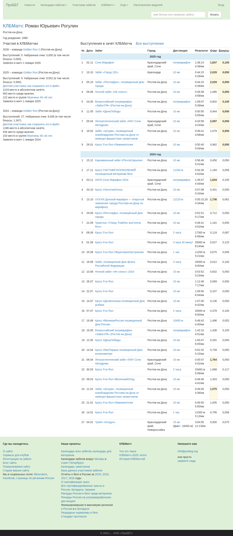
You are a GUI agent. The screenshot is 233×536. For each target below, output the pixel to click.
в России (66, 508)
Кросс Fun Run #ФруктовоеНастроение (119, 252)
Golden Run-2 (31, 49)
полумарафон (181, 62)
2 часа (177, 232)
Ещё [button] (124, 5)
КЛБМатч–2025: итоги (133, 455)
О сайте (8, 451)
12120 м (178, 199)
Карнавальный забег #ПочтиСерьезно (119, 160)
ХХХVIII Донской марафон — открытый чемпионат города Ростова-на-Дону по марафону (119, 203)
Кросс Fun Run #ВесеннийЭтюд (114, 379)
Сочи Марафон (104, 62)
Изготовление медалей (148, 5)
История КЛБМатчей (132, 458)
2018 (105, 474)
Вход (221, 5)
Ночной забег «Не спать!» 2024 (114, 271)
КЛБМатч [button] (108, 5)
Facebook (9, 478)
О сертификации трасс (75, 481)
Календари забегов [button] (54, 5)
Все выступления (150, 43)
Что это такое (127, 451)
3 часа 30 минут (183, 242)
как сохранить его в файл (43, 85)
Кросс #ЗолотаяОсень (109, 189)
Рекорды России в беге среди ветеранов (86, 493)
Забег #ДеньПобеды (107, 111)
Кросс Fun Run (104, 232)
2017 (64, 478)
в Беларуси (82, 508)
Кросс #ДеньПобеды (108, 340)
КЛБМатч (12, 25)
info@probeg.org (188, 451)
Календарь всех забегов (76, 451)
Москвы (99, 458)
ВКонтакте (40, 474)
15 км (176, 422)
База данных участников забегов (81, 470)
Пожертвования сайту (16, 466)
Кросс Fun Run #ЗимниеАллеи (114, 144)
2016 (72, 478)
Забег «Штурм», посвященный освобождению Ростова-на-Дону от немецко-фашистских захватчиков (117, 134)
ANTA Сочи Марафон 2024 (111, 179)
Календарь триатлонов (75, 466)
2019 (98, 474)
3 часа (177, 261)
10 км (176, 72)
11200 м (178, 170)
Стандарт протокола (73, 516)
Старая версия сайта (16, 470)
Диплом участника (14, 85)
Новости (30, 5)
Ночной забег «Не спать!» (111, 91)
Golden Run (30, 72)
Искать (214, 14)
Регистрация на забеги (17, 458)
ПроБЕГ (12, 5)
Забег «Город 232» (107, 72)
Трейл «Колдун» (105, 422)
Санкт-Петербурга (72, 462)
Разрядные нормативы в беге (79, 512)
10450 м (178, 320)
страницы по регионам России (35, 478)
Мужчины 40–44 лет (39, 135)
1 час (176, 252)
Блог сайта (10, 462)
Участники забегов (84, 5)
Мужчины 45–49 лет (39, 97)
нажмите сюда (187, 460)
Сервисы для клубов (16, 455)
